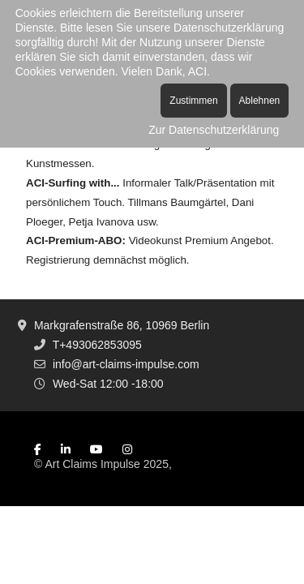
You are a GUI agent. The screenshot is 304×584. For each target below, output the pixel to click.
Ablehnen (259, 100)
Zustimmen (193, 100)
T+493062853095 (97, 344)
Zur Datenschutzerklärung (213, 129)
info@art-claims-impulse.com (126, 364)
